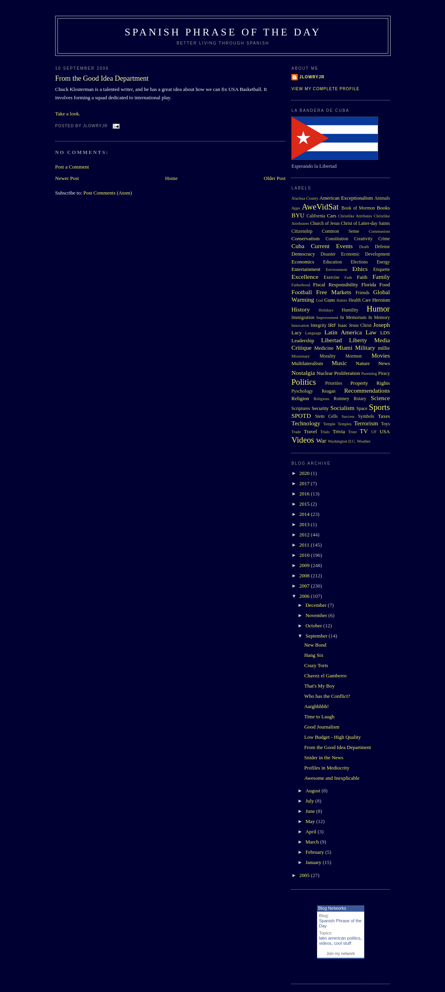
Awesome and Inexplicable (331, 778)
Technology (305, 423)
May (311, 821)
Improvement (327, 317)
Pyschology (302, 391)
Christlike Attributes (355, 216)
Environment (336, 269)
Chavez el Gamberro (325, 676)
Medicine (324, 348)
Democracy (303, 254)
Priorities (333, 383)
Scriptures (300, 408)
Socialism (342, 407)
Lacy (296, 333)
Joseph (381, 324)
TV (364, 431)
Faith (362, 277)
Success (347, 416)
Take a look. (67, 114)
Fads (348, 277)
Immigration (302, 317)
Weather (364, 441)
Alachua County (304, 198)
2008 (305, 576)
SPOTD (301, 415)
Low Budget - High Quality (332, 737)
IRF (332, 325)
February (315, 852)
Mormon (353, 356)
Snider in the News (323, 757)
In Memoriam (353, 317)
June (311, 811)
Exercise (331, 277)
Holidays (326, 310)
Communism (379, 231)
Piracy (384, 373)
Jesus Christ (360, 325)
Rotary (360, 398)
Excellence (304, 276)
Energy (383, 262)
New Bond (315, 645)
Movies (380, 355)
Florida (369, 284)
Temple (329, 424)
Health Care (360, 300)
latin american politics (339, 938)
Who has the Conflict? (327, 696)
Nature (362, 363)
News (384, 363)
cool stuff (342, 943)
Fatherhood (300, 285)
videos (325, 943)
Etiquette (381, 269)
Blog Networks (332, 908)
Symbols (366, 416)
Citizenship (301, 231)
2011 (305, 545)
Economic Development (365, 254)
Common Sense (340, 231)
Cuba (297, 246)
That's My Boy (319, 686)
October (314, 626)
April (312, 831)
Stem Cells (326, 416)
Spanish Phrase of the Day (223, 32)
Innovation (300, 325)
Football (301, 292)
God (319, 300)
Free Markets (333, 292)
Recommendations (367, 390)
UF (373, 432)
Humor (378, 308)
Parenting (369, 373)
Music (339, 363)
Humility (350, 310)
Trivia (339, 431)
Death (364, 247)
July (310, 801)
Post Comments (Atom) (107, 193)
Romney (341, 398)
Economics (302, 262)
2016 (305, 494)
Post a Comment (72, 167)
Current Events (331, 246)
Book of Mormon (358, 208)
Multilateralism (307, 363)
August (314, 791)
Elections (359, 262)
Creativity (363, 238)
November (317, 615)
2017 (305, 483)
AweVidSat (320, 206)
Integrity (318, 325)
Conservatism (305, 238)
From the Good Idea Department (101, 78)
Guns (329, 300)
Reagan (329, 391)
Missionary (300, 356)
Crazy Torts (316, 665)
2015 (305, 504)
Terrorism (366, 423)
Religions (321, 399)
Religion (300, 398)
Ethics (360, 268)
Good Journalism (321, 727)
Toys (385, 423)
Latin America (343, 332)
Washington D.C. (342, 441)
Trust (352, 432)
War (321, 440)
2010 (305, 555)
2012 (305, 535)
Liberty (358, 340)
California (315, 216)
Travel (310, 431)
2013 (305, 524)
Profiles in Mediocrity (326, 768)
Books (383, 208)
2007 (305, 586)
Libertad (331, 340)
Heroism (381, 300)
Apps (295, 208)
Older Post (275, 178)
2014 (305, 514)
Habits (342, 300)
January (314, 862)
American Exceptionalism (346, 198)
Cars (331, 216)
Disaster (328, 254)
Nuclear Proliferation (338, 373)
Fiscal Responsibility (335, 284)
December (317, 605)
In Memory (379, 317)
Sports (379, 407)
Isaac (342, 325)
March (313, 842)
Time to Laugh (319, 716)
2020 (305, 473)
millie (384, 348)
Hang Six (313, 655)
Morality (327, 356)
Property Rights (370, 383)
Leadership (302, 340)
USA (385, 431)
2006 (305, 596)
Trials (325, 432)
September (317, 636)
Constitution (337, 238)
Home (171, 178)
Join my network (340, 953)
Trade (296, 432)
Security (320, 408)
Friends (362, 292)
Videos (302, 439)
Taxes (384, 416)
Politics (303, 381)
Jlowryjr (311, 77)
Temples (345, 424)
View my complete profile (325, 89)
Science (380, 398)
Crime (384, 238)
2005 (305, 875)
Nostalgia (303, 372)
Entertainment (306, 269)
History (300, 309)
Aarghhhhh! (316, 706)
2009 (305, 565)
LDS (385, 333)
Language (313, 333)
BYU (297, 215)
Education (332, 262)
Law (370, 332)
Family (381, 276)
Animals (382, 198)
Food (384, 284)
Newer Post (67, 178)
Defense (382, 246)
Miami (344, 347)
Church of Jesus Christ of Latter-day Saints (350, 223)
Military (365, 347)
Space (361, 408)
